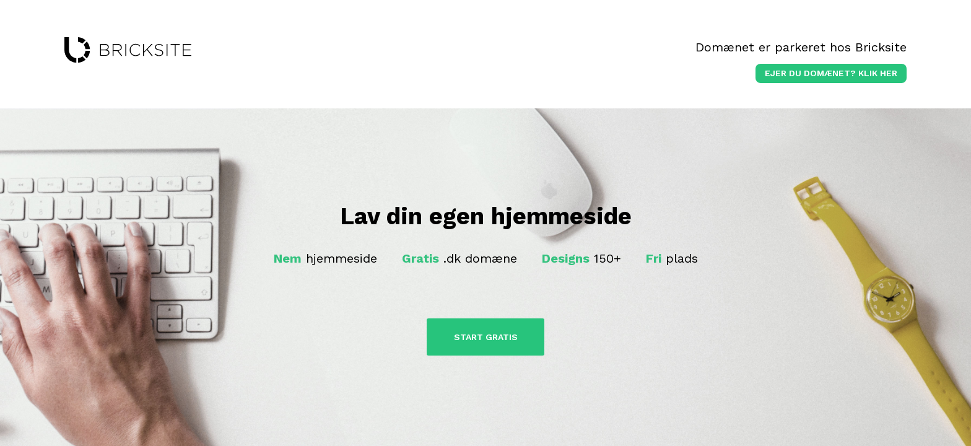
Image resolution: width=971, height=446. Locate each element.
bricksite (127, 50)
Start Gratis (486, 337)
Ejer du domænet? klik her (831, 73)
